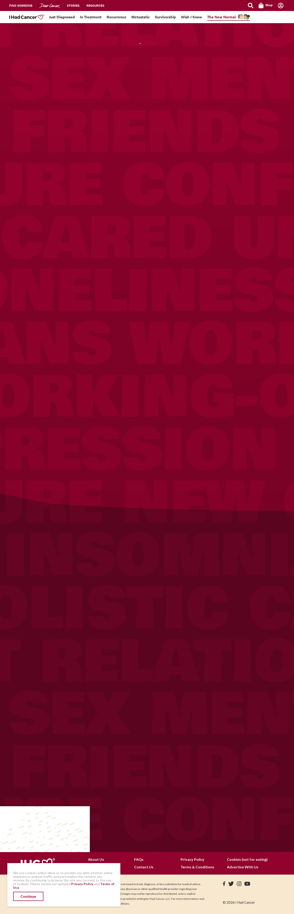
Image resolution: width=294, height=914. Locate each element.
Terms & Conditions (197, 867)
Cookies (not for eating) (247, 859)
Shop (266, 5)
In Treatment (91, 16)
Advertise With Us (242, 867)
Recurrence (116, 16)
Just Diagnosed (62, 16)
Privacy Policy (192, 859)
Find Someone (20, 5)
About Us (96, 859)
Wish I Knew (191, 16)
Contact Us (143, 867)
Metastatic (140, 16)
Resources (95, 5)
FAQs (139, 859)
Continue (28, 896)
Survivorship (165, 16)
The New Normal (221, 16)
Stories (73, 5)
